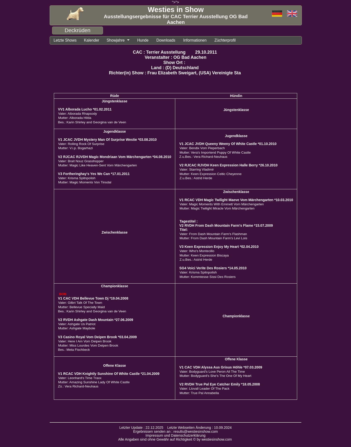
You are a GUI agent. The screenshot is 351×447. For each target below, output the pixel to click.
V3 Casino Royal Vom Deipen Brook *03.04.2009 (97, 337)
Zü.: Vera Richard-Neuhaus (78, 386)
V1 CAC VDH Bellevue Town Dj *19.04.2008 (93, 298)
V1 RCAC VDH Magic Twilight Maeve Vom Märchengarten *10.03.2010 (236, 200)
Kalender (91, 40)
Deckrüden (77, 30)
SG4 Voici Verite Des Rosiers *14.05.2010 (213, 268)
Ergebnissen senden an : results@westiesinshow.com (175, 431)
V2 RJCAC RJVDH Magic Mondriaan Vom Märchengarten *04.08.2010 (114, 157)
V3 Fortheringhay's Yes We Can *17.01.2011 (94, 174)
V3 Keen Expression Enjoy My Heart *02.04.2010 (219, 247)
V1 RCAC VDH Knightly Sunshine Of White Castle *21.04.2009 (109, 374)
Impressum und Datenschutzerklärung (175, 435)
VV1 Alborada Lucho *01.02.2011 (85, 109)
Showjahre (116, 40)
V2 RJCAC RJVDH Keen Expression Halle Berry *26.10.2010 (228, 165)
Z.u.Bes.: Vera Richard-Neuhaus (203, 157)
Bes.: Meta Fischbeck (74, 349)
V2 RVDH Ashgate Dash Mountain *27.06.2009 (95, 320)
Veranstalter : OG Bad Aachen (175, 57)
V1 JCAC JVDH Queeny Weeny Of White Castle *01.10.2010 (227, 144)
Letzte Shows (65, 40)
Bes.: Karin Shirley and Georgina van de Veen (92, 122)
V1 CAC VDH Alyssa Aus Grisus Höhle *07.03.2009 (220, 367)
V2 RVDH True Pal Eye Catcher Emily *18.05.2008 (219, 384)
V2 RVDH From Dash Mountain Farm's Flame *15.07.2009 (226, 225)
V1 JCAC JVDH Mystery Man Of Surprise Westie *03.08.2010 (107, 140)
